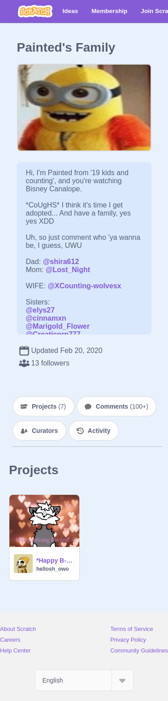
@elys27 (40, 310)
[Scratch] (35, 11)
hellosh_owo (52, 569)
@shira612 (61, 261)
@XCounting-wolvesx (84, 286)
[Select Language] (84, 680)
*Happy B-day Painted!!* (55, 560)
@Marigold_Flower (58, 326)
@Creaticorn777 (53, 334)
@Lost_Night (68, 269)
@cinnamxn (46, 318)
